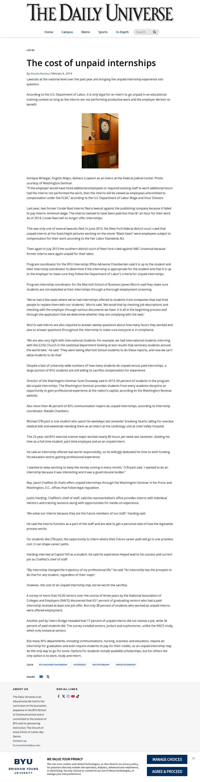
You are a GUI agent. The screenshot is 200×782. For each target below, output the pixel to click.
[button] (194, 758)
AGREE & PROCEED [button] (167, 771)
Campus (67, 32)
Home (48, 32)
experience (79, 664)
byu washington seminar (53, 664)
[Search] (146, 32)
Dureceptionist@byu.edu (27, 745)
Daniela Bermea (41, 73)
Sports (103, 32)
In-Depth (122, 32)
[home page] (100, 16)
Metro (85, 32)
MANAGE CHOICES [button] (167, 759)
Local (31, 50)
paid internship (100, 664)
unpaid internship (126, 664)
